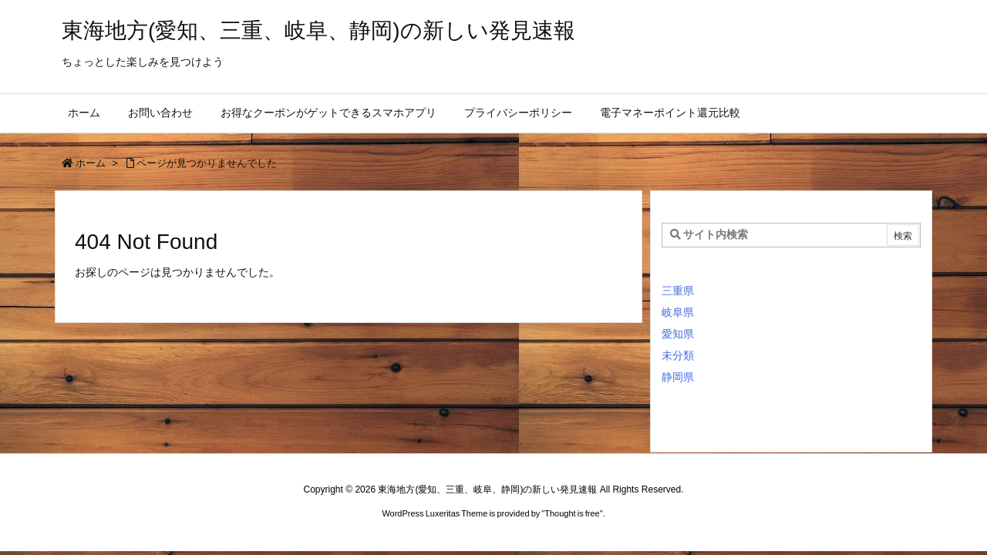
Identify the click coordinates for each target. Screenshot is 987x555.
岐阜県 (678, 312)
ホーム (91, 163)
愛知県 (678, 334)
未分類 (678, 355)
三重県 (678, 290)
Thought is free (571, 513)
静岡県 (678, 377)
